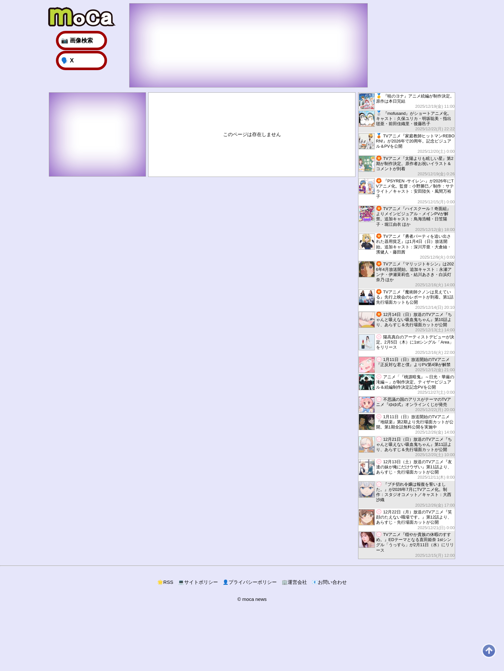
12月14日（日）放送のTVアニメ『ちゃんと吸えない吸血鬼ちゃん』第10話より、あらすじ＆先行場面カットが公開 (406, 322)
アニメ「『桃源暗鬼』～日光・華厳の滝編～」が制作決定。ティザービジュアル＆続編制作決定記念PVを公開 (406, 384)
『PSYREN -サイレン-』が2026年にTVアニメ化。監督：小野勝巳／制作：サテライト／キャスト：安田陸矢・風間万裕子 (406, 191)
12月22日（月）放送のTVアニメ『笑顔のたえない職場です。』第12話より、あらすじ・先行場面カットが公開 (406, 519)
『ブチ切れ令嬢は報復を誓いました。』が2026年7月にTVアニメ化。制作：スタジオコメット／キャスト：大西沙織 (406, 494)
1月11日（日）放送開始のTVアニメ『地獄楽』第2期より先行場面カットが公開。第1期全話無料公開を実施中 (406, 424)
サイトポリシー (198, 582)
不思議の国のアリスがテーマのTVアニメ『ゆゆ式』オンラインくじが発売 (406, 404)
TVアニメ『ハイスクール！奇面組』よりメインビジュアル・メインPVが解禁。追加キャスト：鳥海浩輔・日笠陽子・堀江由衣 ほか (406, 219)
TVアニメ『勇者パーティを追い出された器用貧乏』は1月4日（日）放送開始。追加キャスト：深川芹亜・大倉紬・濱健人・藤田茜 (406, 246)
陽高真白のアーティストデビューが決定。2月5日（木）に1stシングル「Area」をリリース (406, 344)
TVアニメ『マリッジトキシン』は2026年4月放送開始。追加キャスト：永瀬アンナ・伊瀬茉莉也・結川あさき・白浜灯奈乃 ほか (406, 274)
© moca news (251, 599)
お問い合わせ (329, 582)
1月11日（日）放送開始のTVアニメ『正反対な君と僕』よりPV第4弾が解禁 (406, 364)
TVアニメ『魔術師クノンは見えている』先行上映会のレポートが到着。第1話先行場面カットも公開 (406, 299)
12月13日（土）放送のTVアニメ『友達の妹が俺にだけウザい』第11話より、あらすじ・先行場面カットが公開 (406, 469)
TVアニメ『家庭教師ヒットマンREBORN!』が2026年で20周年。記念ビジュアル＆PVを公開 (406, 143)
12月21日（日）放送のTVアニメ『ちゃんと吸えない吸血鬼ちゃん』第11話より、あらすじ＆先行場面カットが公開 (406, 447)
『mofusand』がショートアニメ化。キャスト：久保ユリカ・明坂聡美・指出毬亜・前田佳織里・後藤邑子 (406, 121)
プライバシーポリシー (250, 582)
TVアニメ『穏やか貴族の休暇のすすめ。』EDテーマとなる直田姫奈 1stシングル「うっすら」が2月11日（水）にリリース (406, 544)
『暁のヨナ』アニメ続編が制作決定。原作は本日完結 (406, 101)
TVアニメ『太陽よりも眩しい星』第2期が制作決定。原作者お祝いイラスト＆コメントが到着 (406, 166)
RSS (165, 582)
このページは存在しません (252, 134)
